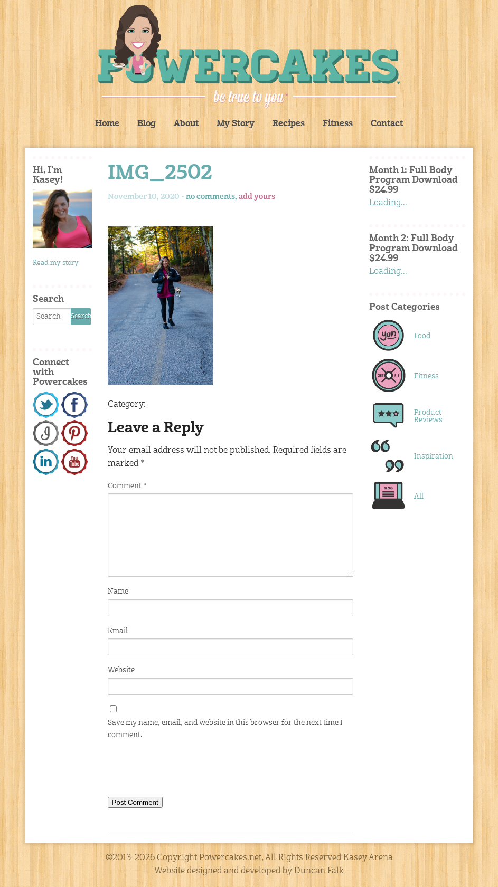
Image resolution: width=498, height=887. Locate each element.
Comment (127, 486)
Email (118, 631)
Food (422, 336)
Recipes (289, 124)
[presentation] (188, 770)
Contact (387, 124)
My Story (236, 124)
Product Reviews (428, 416)
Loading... (388, 203)
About (186, 124)
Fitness (338, 124)
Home (107, 124)
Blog (146, 124)
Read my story (56, 263)
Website (121, 670)
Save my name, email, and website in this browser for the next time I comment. (225, 728)
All (419, 496)
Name (118, 591)
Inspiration (433, 456)
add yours (257, 197)
